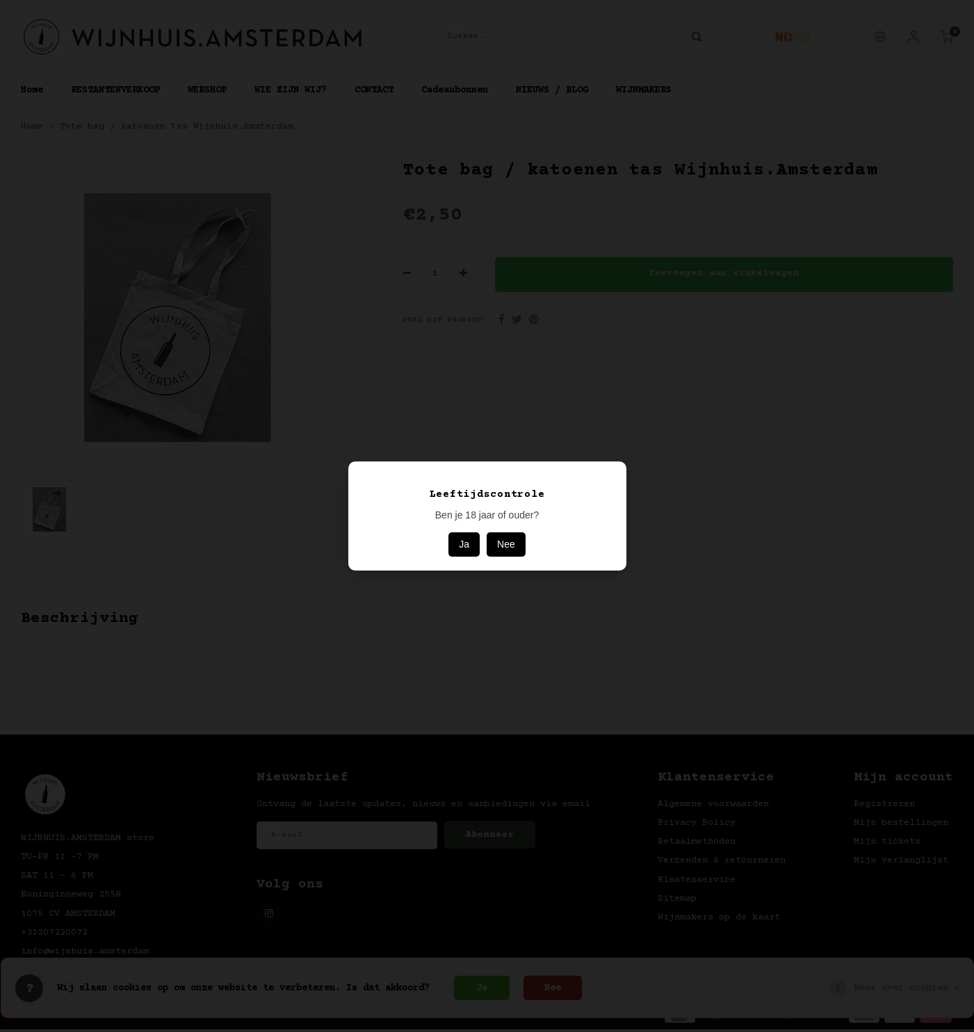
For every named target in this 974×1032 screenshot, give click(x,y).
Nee (506, 544)
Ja (464, 544)
